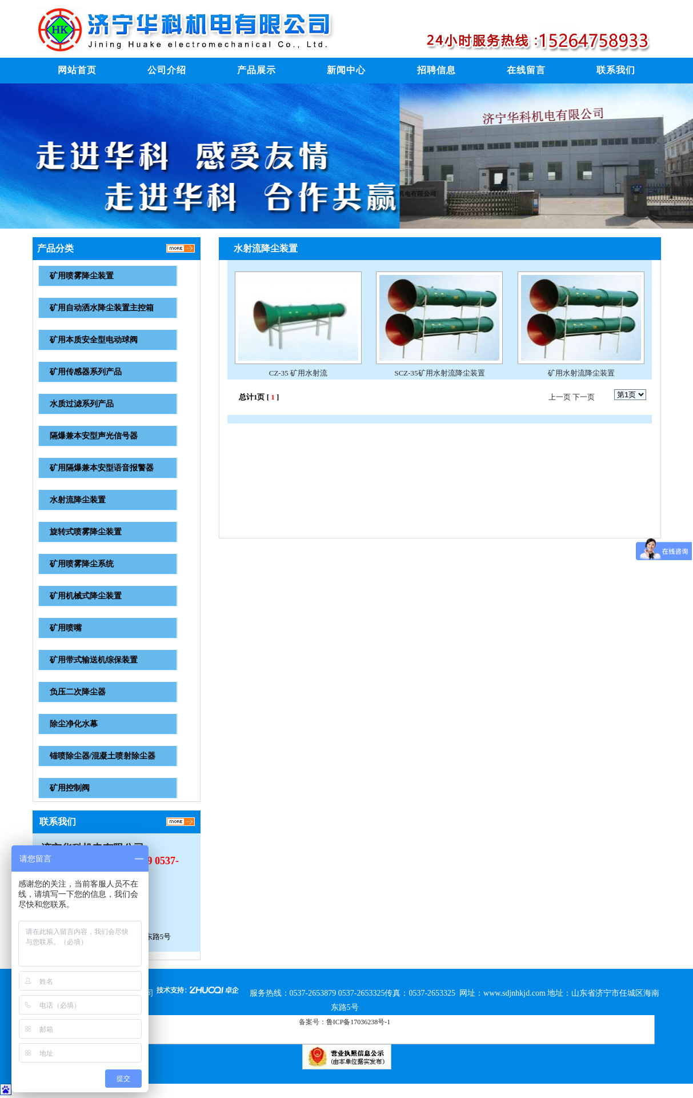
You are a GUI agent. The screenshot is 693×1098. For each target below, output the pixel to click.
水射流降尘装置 (78, 500)
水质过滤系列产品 (82, 404)
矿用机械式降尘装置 (86, 596)
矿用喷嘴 (66, 628)
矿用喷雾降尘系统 (82, 564)
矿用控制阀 (70, 788)
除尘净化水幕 (74, 724)
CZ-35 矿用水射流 (298, 373)
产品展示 (256, 70)
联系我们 (615, 70)
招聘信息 (436, 70)
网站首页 (77, 70)
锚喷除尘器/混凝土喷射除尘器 (103, 756)
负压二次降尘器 (78, 692)
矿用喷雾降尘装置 (82, 275)
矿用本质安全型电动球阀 (94, 340)
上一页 (559, 397)
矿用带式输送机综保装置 (94, 660)
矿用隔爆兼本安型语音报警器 (102, 468)
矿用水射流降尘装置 (581, 373)
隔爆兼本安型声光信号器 (94, 436)
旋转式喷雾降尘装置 (86, 532)
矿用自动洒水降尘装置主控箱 (102, 308)
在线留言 (526, 70)
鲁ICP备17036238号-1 (358, 1022)
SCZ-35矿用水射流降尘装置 (439, 373)
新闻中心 (346, 70)
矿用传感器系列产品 (86, 372)
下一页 (583, 397)
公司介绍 (166, 70)
